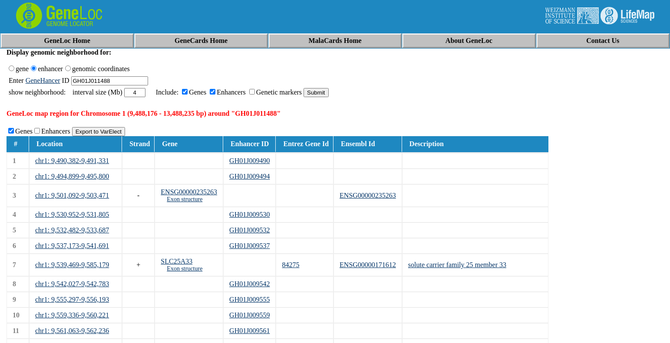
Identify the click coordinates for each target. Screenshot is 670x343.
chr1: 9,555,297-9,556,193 (72, 299)
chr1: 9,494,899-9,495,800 (72, 176)
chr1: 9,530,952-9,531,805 (72, 214)
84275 (290, 264)
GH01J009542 (249, 283)
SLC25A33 (176, 261)
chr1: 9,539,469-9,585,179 (72, 264)
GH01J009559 (249, 315)
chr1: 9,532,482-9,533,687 (72, 230)
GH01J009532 (249, 230)
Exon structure (184, 199)
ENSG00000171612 (368, 264)
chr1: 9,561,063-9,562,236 (72, 330)
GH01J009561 (249, 330)
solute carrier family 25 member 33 (457, 264)
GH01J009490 (249, 160)
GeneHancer (43, 80)
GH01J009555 (249, 299)
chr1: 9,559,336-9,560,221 (72, 315)
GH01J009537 (249, 245)
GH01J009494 (249, 176)
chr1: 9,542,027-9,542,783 (72, 283)
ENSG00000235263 (189, 192)
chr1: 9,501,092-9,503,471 (72, 195)
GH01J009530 (249, 214)
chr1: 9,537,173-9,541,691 (72, 245)
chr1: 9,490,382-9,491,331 (72, 160)
